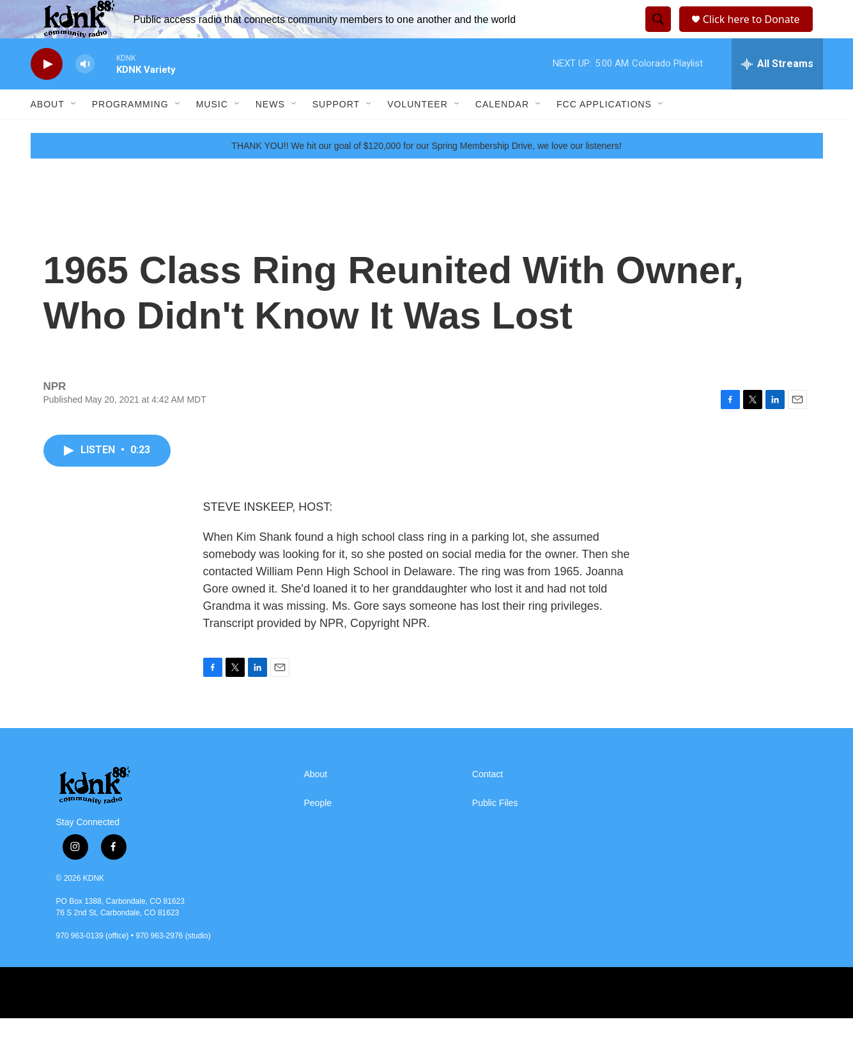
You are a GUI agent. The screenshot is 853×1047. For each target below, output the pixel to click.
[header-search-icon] (656, 34)
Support (336, 133)
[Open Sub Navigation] (74, 133)
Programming (130, 133)
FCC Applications (604, 133)
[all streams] (777, 92)
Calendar (502, 133)
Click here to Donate (755, 33)
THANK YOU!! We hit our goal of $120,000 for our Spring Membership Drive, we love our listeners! (426, 174)
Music (212, 133)
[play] (46, 93)
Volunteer (417, 133)
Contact (487, 803)
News (270, 133)
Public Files (495, 832)
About (48, 133)
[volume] (85, 93)
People (318, 832)
